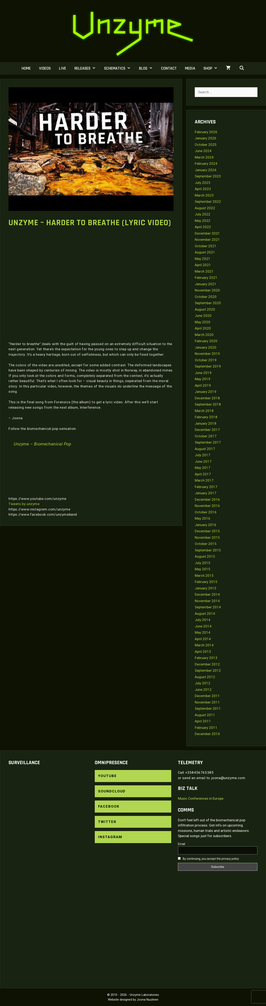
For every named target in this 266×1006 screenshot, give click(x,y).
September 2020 (208, 303)
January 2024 (205, 170)
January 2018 (205, 423)
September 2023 (208, 176)
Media (190, 68)
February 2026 (206, 132)
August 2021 (205, 252)
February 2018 (206, 417)
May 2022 (202, 221)
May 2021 (202, 259)
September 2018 (208, 404)
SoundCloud (112, 791)
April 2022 (203, 227)
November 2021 (207, 239)
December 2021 (207, 233)
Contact (169, 68)
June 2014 (203, 626)
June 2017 (203, 461)
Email (181, 844)
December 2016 (207, 499)
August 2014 (205, 613)
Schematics (119, 68)
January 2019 (205, 392)
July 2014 (202, 620)
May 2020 (202, 322)
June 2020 (203, 316)
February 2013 (206, 658)
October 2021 (206, 246)
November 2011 (207, 702)
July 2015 (202, 563)
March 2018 (204, 411)
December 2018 (207, 398)
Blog (148, 68)
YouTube (107, 776)
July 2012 (202, 683)
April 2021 (203, 265)
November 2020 (207, 290)
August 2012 (205, 677)
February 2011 (206, 728)
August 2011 (205, 715)
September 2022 (208, 201)
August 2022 (205, 208)
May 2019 (202, 379)
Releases (87, 68)
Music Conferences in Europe (200, 798)
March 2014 (204, 645)
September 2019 (208, 366)
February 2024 (206, 163)
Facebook (108, 806)
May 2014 (202, 632)
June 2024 (203, 151)
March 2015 (204, 575)
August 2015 (205, 556)
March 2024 (204, 157)
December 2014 (207, 594)
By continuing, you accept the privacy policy (208, 858)
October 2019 (206, 360)
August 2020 (205, 309)
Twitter (107, 822)
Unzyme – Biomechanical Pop (42, 444)
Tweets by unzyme (24, 504)
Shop (212, 68)
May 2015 (202, 569)
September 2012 (208, 670)
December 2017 (207, 430)
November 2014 (207, 601)
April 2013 (203, 651)
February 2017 (206, 487)
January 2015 (205, 588)
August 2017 (205, 449)
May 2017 (202, 468)
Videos (45, 68)
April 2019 (203, 385)
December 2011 (207, 696)
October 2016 (206, 512)
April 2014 (203, 639)
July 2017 (202, 455)
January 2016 (205, 525)
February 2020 (206, 341)
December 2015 (207, 531)
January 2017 (205, 493)
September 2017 (208, 442)
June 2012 (203, 689)
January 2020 (205, 347)
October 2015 (206, 544)
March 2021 (204, 271)
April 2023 (203, 189)
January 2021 (205, 284)
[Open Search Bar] (242, 68)
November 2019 (207, 354)
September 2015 (208, 550)
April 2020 (203, 328)
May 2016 (202, 518)
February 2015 (206, 582)
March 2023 (204, 195)
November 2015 (207, 537)
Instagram (110, 837)
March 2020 (204, 335)
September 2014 (208, 607)
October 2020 (206, 297)
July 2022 (202, 214)
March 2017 (204, 480)
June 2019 (203, 373)
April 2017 (203, 474)
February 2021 (206, 277)
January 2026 (205, 138)
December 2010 (207, 734)
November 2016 (207, 506)
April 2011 (203, 721)
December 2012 (207, 664)
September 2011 (208, 708)
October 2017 (206, 436)
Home (26, 68)
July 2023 (202, 183)
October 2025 (206, 145)
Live (62, 68)
